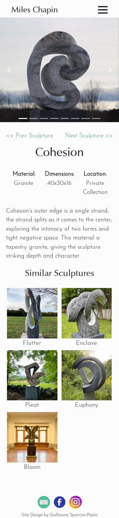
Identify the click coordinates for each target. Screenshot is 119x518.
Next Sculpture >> (89, 136)
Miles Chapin (34, 10)
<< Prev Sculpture (29, 136)
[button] (9, 69)
